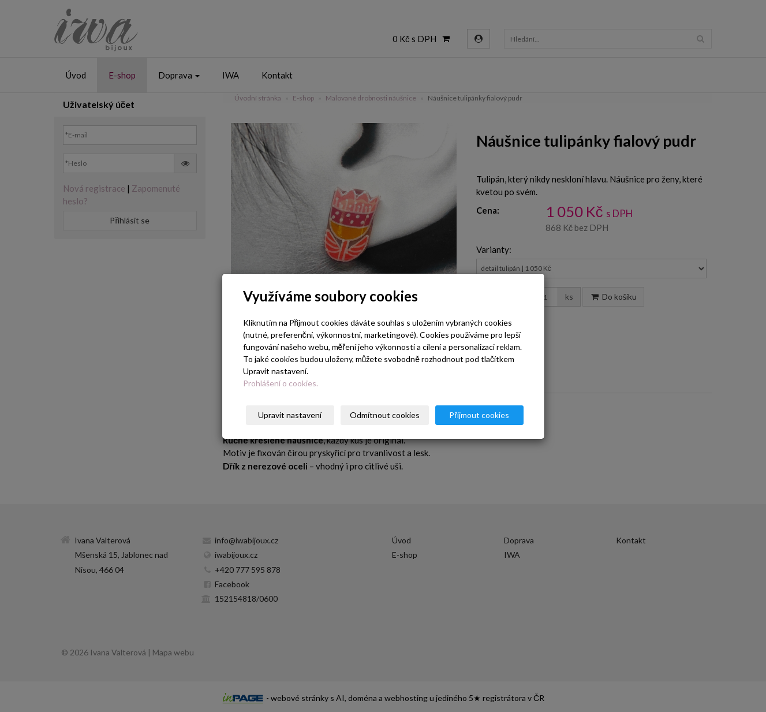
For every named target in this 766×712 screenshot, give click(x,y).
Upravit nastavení (290, 415)
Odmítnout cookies (385, 415)
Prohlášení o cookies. (280, 383)
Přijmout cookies (479, 415)
